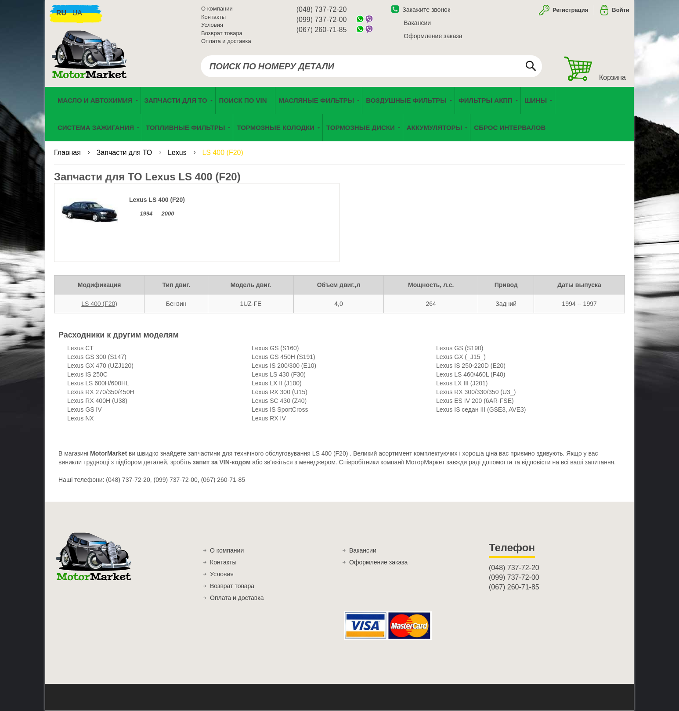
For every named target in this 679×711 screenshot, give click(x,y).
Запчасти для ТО (125, 153)
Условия (212, 25)
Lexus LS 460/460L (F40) (470, 375)
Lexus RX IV (269, 419)
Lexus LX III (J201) (462, 384)
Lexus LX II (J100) (277, 384)
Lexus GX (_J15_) (461, 357)
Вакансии (417, 23)
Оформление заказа (433, 36)
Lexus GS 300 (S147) (96, 357)
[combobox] (371, 67)
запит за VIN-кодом (222, 463)
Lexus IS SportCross (280, 410)
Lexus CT (80, 348)
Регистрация (569, 10)
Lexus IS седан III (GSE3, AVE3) (481, 410)
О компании (217, 9)
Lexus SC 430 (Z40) (279, 401)
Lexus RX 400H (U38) (97, 401)
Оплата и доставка (226, 41)
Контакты (213, 17)
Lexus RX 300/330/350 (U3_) (476, 392)
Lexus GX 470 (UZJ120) (100, 366)
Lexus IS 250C (87, 375)
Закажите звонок (420, 10)
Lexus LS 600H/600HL (98, 384)
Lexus (178, 153)
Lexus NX (80, 419)
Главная (68, 153)
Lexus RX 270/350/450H (100, 392)
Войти (620, 10)
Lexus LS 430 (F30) (279, 375)
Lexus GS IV (84, 410)
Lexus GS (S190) (459, 348)
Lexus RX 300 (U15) (279, 392)
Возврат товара (221, 33)
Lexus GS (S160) (275, 348)
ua (77, 13)
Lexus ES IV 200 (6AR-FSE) (475, 401)
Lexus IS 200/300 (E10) (284, 366)
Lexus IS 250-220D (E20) (471, 366)
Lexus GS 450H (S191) (283, 357)
